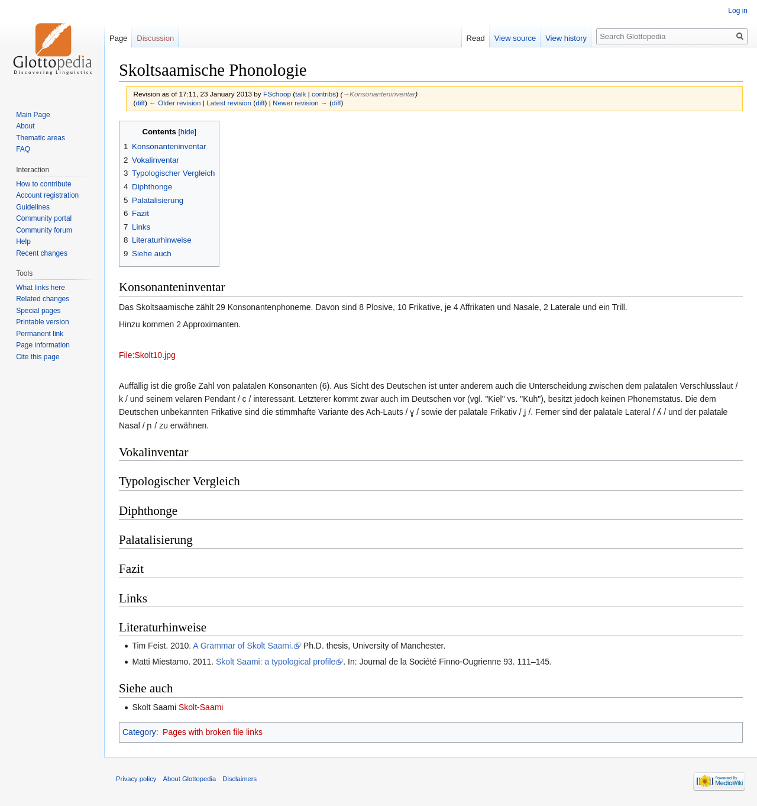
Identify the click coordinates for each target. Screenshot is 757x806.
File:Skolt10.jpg (147, 355)
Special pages (38, 311)
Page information (43, 345)
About (25, 126)
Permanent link (39, 334)
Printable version (42, 322)
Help (23, 241)
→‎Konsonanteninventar (378, 94)
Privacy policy (136, 778)
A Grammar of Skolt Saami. (243, 645)
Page (118, 38)
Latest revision (228, 103)
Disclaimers (239, 778)
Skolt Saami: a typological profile (275, 661)
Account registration (47, 195)
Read (476, 38)
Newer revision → (300, 103)
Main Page (33, 115)
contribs (324, 94)
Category (139, 732)
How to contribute (43, 184)
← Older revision (175, 103)
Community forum (44, 230)
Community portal (44, 218)
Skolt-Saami (201, 707)
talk (300, 94)
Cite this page (37, 357)
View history (566, 38)
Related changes (42, 299)
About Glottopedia (189, 778)
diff (139, 103)
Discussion (155, 38)
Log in (738, 11)
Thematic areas (40, 138)
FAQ (23, 149)
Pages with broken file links (213, 732)
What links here (40, 287)
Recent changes (41, 253)
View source (515, 38)
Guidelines (33, 207)
